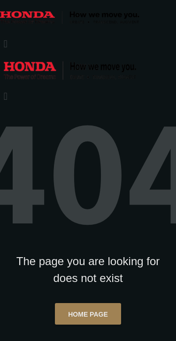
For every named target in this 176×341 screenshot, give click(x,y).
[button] (88, 43)
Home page (88, 314)
